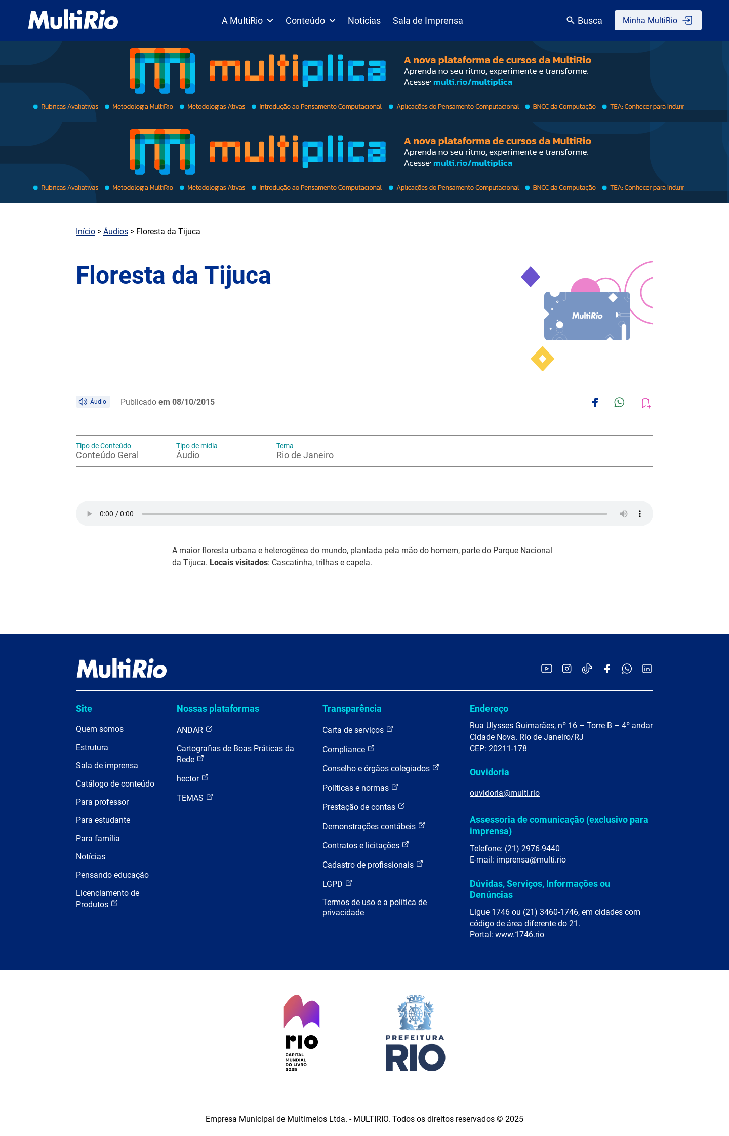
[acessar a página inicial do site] (73, 20)
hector (193, 778)
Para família (98, 838)
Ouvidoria (489, 772)
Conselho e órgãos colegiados (381, 768)
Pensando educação (112, 875)
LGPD (337, 883)
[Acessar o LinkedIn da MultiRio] (647, 669)
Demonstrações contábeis (374, 825)
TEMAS (195, 797)
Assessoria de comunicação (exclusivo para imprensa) (559, 825)
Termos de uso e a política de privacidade (374, 907)
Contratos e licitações (366, 845)
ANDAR (195, 729)
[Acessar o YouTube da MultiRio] (547, 669)
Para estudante (103, 820)
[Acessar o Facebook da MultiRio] (607, 669)
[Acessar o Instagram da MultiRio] (566, 669)
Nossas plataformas (218, 708)
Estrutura (92, 747)
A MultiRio (247, 20)
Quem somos (100, 729)
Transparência (352, 708)
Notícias (364, 20)
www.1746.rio (519, 934)
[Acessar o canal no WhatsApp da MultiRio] (627, 669)
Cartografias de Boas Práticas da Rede (235, 753)
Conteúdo (311, 20)
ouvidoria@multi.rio (505, 793)
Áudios (115, 232)
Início (85, 232)
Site (84, 708)
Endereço (489, 708)
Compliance (348, 748)
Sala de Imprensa (428, 20)
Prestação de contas (364, 806)
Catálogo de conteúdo (115, 784)
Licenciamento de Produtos (107, 898)
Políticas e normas (360, 787)
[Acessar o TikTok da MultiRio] (587, 669)
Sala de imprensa (107, 765)
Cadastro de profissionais (373, 864)
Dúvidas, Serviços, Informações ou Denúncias (540, 889)
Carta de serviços (358, 729)
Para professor (102, 802)
